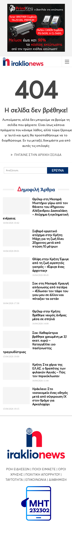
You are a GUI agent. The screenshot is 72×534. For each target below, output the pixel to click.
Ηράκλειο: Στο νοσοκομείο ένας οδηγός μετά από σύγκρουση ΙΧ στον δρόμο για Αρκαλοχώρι (50, 396)
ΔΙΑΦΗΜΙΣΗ (58, 480)
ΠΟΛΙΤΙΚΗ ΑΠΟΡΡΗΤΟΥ (42, 474)
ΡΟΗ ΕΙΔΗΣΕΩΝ (18, 469)
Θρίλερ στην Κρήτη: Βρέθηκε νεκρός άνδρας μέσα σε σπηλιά (49, 315)
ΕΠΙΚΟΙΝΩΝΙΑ (35, 480)
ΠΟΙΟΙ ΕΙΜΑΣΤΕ (44, 469)
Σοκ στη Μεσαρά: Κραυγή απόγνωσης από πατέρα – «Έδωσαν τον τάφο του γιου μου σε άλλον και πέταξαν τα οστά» (50, 291)
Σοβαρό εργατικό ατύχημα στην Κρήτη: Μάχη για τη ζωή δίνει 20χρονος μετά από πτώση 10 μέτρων (48, 238)
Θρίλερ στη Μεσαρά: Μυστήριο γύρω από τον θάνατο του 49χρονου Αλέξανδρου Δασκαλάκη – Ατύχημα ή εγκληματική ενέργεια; (35, 208)
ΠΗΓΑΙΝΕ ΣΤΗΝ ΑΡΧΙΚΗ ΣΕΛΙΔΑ (36, 155)
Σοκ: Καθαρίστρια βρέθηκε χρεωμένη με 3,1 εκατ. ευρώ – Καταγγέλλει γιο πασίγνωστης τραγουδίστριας (35, 342)
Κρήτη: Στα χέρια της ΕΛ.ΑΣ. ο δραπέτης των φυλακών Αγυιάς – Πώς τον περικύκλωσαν (48, 370)
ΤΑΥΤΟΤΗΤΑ (14, 480)
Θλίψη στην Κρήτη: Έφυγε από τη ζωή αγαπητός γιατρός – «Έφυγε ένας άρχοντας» (50, 264)
